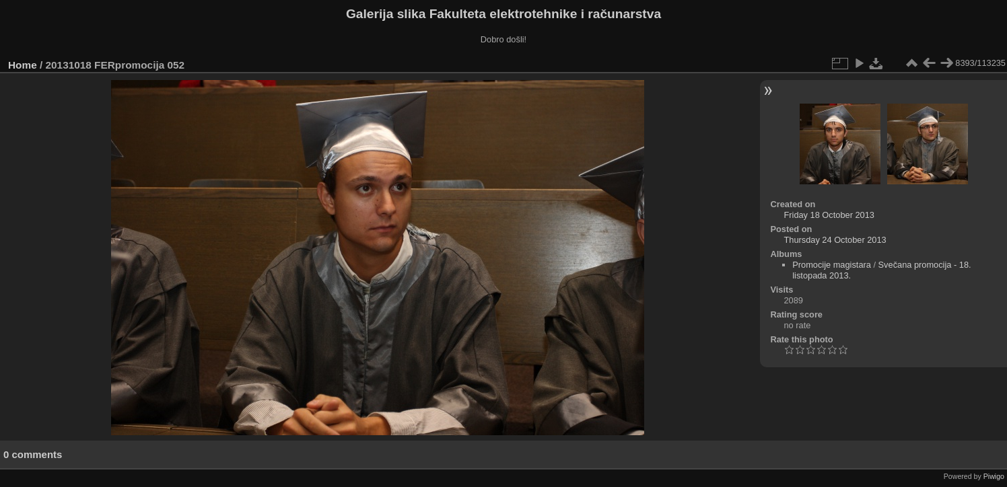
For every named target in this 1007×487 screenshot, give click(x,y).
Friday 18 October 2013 (829, 215)
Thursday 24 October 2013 (835, 240)
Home (22, 65)
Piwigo (993, 476)
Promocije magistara (831, 265)
